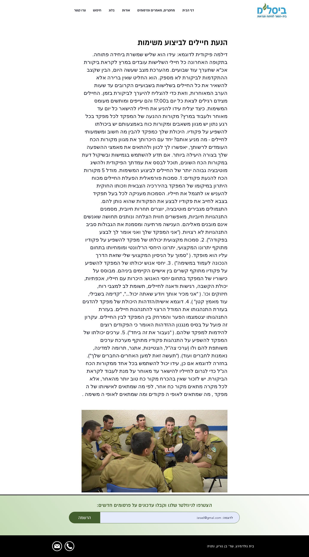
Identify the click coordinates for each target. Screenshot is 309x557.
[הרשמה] (84, 517)
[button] (155, 10)
